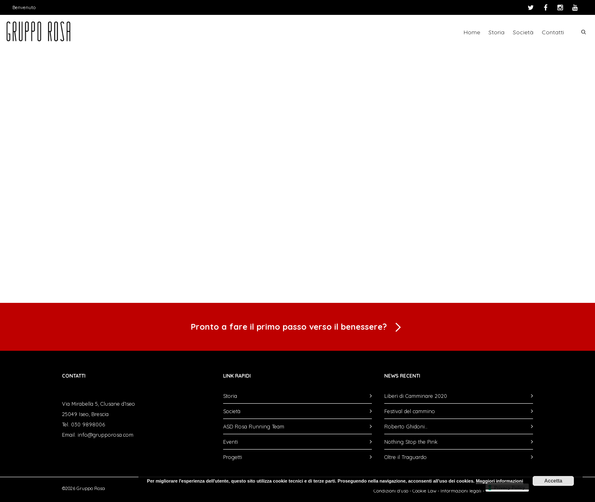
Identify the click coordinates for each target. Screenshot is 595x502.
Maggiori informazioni (499, 480)
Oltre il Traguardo (405, 457)
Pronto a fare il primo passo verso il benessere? (297, 327)
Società (523, 32)
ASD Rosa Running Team (253, 426)
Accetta (553, 481)
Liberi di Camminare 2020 (415, 396)
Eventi (230, 441)
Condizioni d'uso (391, 491)
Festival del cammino (409, 411)
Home (472, 32)
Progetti (232, 457)
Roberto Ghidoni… (406, 426)
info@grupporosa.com (105, 434)
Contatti (553, 32)
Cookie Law (424, 491)
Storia (496, 32)
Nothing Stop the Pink (411, 441)
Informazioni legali (460, 491)
